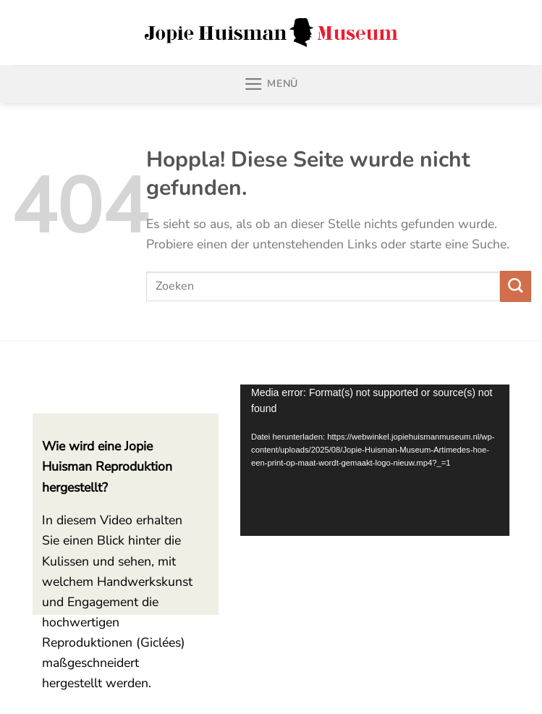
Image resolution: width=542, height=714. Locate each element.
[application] (374, 460)
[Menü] (271, 84)
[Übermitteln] (515, 286)
